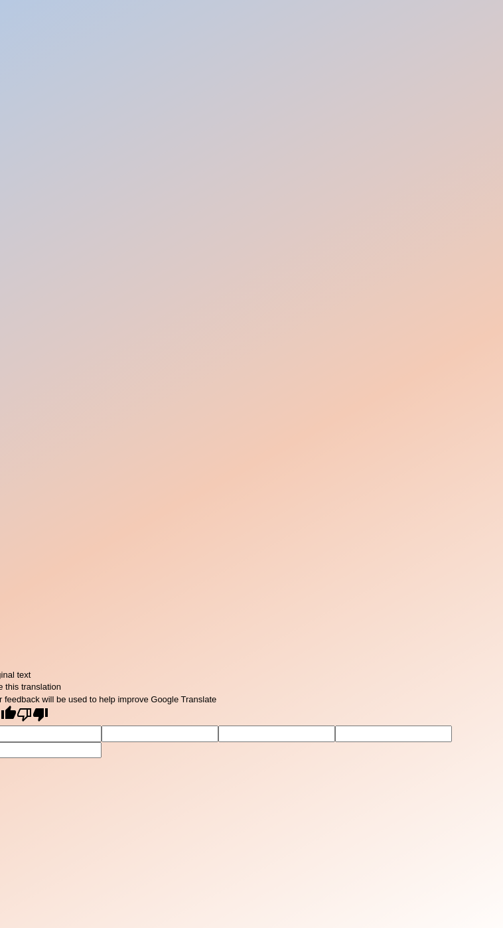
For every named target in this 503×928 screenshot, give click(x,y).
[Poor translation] (32, 716)
